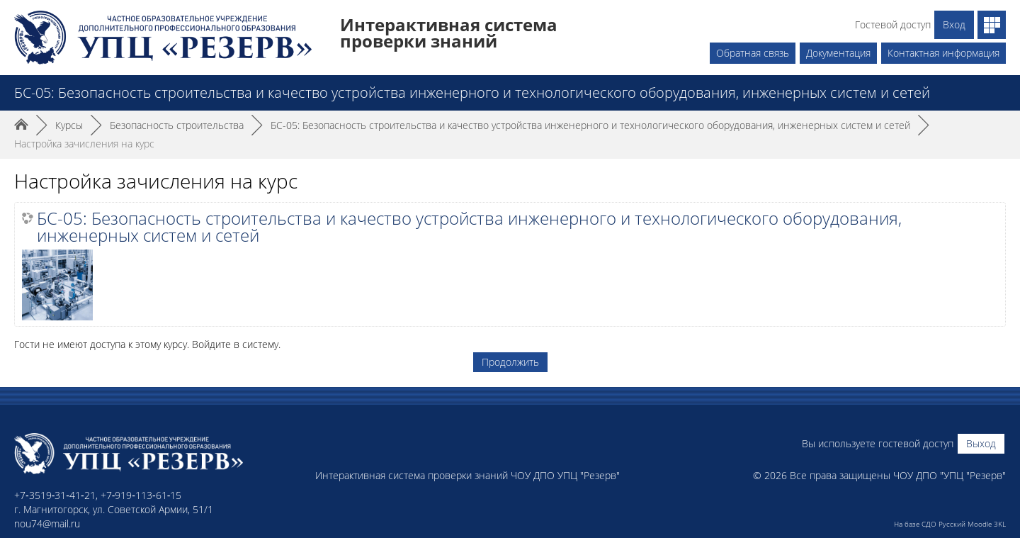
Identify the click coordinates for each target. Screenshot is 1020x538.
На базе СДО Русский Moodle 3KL (950, 524)
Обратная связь (752, 53)
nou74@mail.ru (47, 523)
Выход (981, 443)
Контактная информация (943, 53)
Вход (954, 24)
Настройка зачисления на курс (84, 143)
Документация (838, 53)
